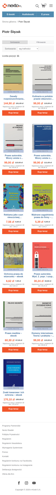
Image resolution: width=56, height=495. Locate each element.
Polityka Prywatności (10, 434)
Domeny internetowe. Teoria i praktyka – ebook (42, 335)
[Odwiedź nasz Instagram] (26, 483)
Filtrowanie (41, 42)
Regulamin (6, 439)
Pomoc (5, 452)
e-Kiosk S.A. (35, 490)
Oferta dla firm (8, 474)
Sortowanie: (10, 49)
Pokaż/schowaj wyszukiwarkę (37, 6)
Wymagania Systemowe (12, 448)
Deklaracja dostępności (12, 470)
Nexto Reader (8, 430)
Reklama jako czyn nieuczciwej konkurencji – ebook (13, 217)
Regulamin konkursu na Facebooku (17, 461)
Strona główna (9, 22)
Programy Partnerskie (11, 426)
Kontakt (5, 456)
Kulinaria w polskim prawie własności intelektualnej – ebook (42, 99)
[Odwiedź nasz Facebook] (19, 483)
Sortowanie (15, 42)
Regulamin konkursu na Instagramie (17, 465)
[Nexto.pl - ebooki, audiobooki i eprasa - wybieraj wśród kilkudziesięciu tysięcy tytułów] (12, 6)
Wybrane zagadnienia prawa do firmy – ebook (43, 217)
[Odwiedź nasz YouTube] (34, 483)
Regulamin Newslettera (12, 443)
